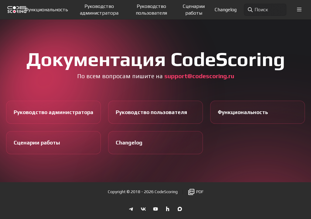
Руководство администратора (99, 9)
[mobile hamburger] (299, 9)
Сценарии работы (194, 9)
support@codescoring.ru (199, 75)
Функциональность (46, 9)
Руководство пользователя (151, 9)
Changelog (226, 9)
